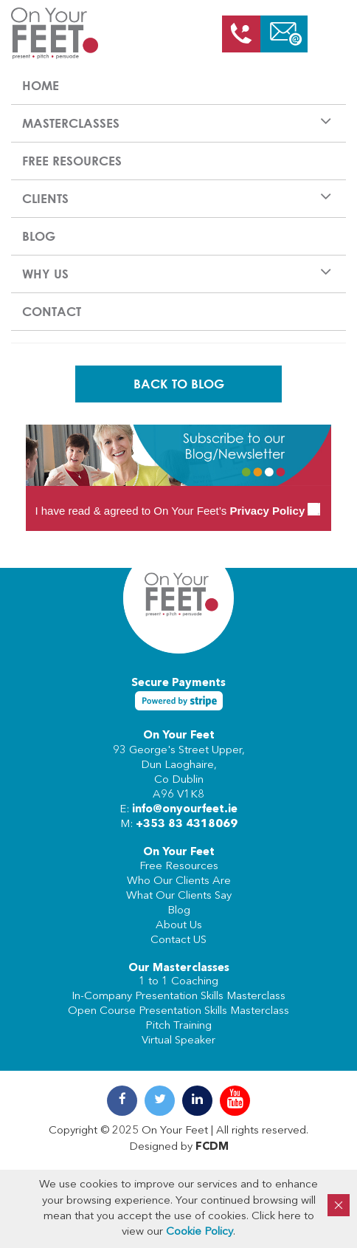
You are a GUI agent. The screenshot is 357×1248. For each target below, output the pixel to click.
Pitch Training (178, 1026)
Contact (51, 311)
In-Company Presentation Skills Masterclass (178, 996)
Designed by (179, 1147)
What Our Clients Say (179, 896)
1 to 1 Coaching (178, 981)
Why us (45, 274)
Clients (45, 198)
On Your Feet (179, 735)
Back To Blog (179, 384)
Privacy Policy (267, 510)
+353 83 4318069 (187, 824)
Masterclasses (70, 123)
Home (40, 85)
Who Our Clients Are (179, 881)
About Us (179, 925)
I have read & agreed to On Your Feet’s (177, 510)
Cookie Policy (199, 1232)
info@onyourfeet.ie (185, 809)
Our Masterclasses (178, 968)
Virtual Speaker (178, 1040)
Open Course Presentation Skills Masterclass (178, 1011)
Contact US (178, 940)
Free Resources (72, 161)
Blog (38, 236)
